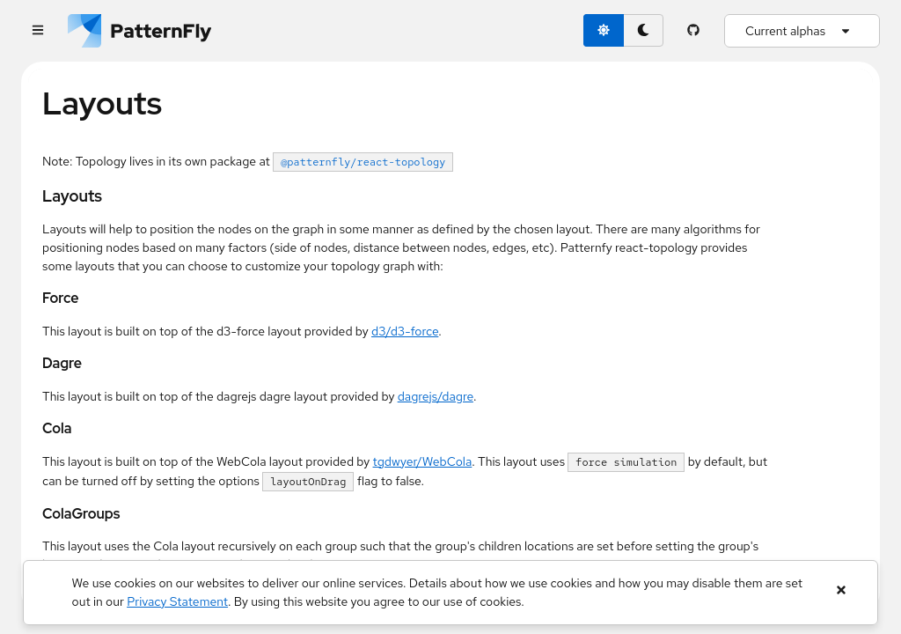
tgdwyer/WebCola (422, 461)
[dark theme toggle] (643, 30)
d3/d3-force (404, 331)
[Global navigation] (37, 31)
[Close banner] (840, 590)
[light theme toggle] (603, 30)
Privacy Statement (177, 601)
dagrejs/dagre (435, 396)
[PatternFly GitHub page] (694, 31)
